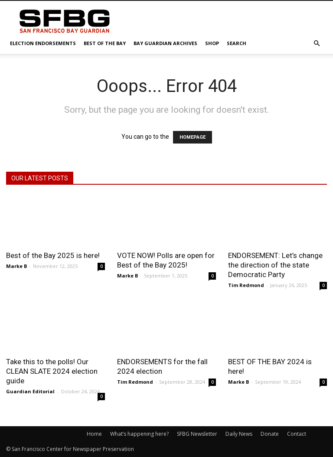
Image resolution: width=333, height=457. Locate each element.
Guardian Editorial (30, 391)
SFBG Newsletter (197, 433)
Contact (296, 433)
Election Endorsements (43, 43)
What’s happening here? (139, 433)
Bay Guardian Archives (165, 43)
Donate (270, 433)
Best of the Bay (105, 43)
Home (94, 433)
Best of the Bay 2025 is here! (53, 255)
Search (236, 43)
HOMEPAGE (193, 137)
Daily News (238, 433)
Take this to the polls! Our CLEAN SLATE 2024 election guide (52, 371)
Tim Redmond (246, 285)
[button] (316, 43)
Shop (212, 43)
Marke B (16, 266)
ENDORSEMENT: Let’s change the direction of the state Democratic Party (275, 265)
